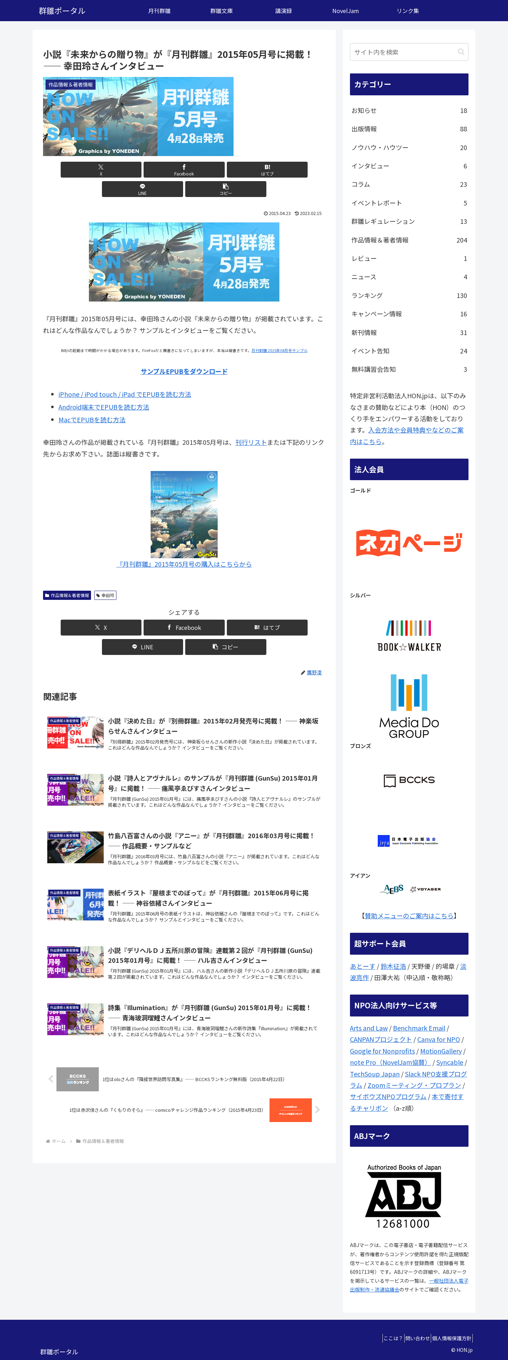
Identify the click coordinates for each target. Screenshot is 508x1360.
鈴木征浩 (393, 966)
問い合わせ (409, 1338)
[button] (279, 170)
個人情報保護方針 (449, 1338)
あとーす (362, 966)
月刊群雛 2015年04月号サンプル (280, 331)
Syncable (449, 1062)
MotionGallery (441, 1050)
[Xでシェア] (89, 170)
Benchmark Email (419, 1027)
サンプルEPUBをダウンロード (184, 351)
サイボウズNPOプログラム (388, 1096)
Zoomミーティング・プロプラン (414, 1085)
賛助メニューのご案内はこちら (409, 915)
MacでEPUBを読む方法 (92, 400)
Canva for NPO (438, 1039)
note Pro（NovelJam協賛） (390, 1062)
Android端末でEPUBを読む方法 (104, 387)
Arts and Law (369, 1027)
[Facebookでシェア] (136, 170)
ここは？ (380, 1338)
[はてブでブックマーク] (184, 170)
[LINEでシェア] (231, 170)
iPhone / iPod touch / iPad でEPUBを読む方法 (125, 374)
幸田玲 (105, 576)
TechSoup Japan (375, 1073)
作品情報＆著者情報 (67, 576)
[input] (409, 52)
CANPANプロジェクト (381, 1039)
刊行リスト (251, 422)
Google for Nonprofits (382, 1050)
